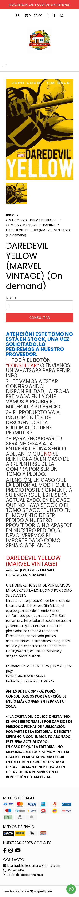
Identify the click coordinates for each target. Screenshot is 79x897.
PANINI (49, 225)
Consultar (39, 317)
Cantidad (11, 298)
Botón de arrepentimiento (23, 875)
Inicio (10, 214)
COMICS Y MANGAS (21, 225)
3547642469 (13, 870)
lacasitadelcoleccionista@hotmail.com (31, 866)
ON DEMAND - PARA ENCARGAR (32, 220)
